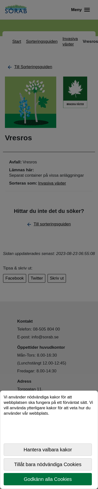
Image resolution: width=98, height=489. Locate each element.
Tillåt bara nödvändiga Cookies (48, 464)
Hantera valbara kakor (48, 449)
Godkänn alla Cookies (48, 479)
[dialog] (49, 440)
